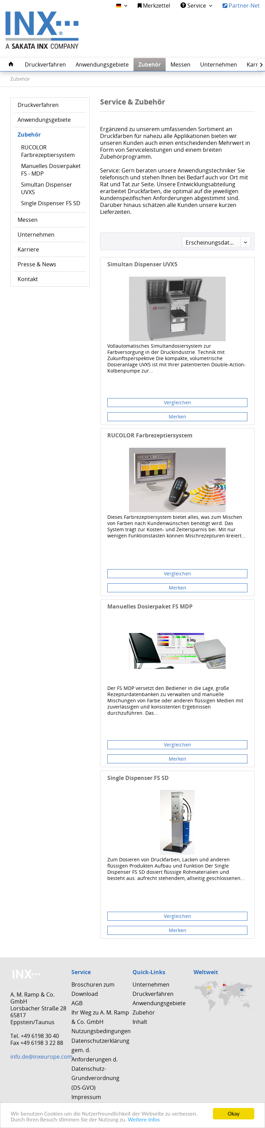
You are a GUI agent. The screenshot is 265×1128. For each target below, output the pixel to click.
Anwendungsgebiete (44, 119)
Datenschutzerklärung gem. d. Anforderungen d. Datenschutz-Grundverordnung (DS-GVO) (100, 1064)
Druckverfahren (38, 105)
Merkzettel (154, 5)
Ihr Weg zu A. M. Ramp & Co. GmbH (100, 1017)
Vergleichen (177, 402)
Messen (28, 220)
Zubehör (29, 134)
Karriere (28, 249)
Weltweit (206, 972)
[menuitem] (153, 5)
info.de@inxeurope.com (41, 1056)
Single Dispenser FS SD (50, 203)
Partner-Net (241, 5)
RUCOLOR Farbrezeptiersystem (48, 151)
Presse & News (37, 264)
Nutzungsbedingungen (100, 1031)
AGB (76, 1003)
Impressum (86, 1097)
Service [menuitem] (193, 5)
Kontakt (28, 279)
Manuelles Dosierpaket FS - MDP (51, 169)
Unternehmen (36, 234)
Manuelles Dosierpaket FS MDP (150, 606)
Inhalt (139, 1022)
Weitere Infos (144, 1120)
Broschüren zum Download (93, 989)
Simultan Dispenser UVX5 (46, 188)
